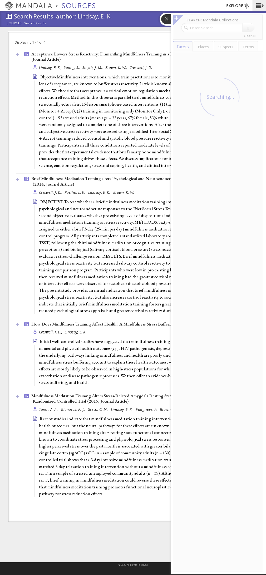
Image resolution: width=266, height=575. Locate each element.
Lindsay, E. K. (75, 331)
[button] (259, 5)
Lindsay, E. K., (51, 67)
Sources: (15, 23)
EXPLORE (238, 6)
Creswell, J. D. (141, 67)
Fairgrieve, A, (147, 409)
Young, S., (72, 67)
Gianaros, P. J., (73, 409)
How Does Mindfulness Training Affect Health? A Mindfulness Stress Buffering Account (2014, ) (132, 324)
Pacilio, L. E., (76, 192)
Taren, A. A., (49, 409)
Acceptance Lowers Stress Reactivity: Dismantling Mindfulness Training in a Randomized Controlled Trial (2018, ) (134, 56)
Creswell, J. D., (51, 192)
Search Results (35, 23)
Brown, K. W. (123, 192)
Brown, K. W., (116, 67)
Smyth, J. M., (93, 67)
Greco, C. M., (99, 409)
